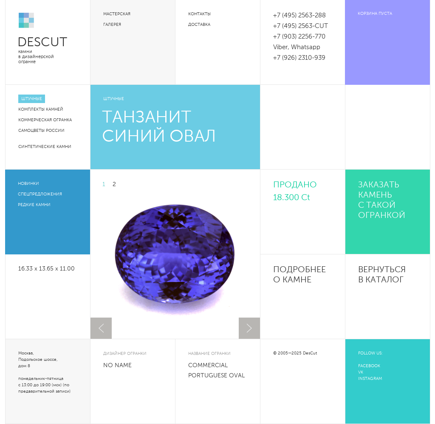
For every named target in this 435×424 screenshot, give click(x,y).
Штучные (31, 99)
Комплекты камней (40, 109)
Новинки (28, 183)
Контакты (199, 14)
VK (360, 372)
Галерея (112, 24)
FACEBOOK (369, 366)
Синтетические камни (44, 147)
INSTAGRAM (370, 379)
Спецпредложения (40, 194)
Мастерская (116, 14)
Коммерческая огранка (45, 120)
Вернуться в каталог (382, 275)
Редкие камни (34, 205)
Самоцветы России (41, 130)
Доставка (199, 24)
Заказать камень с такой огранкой (381, 200)
